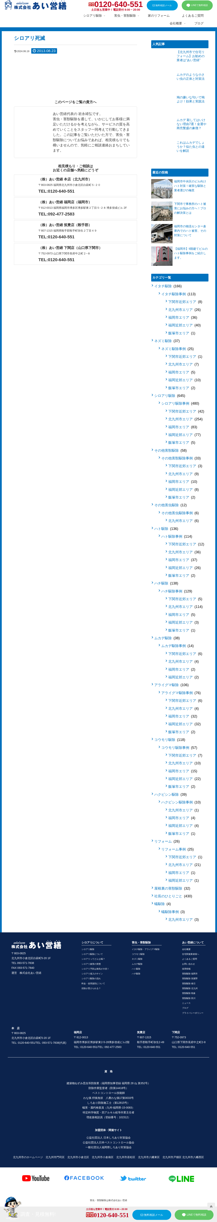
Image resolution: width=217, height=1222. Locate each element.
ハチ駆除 (166, 583)
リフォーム (167, 841)
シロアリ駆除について (92, 954)
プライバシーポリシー (192, 1013)
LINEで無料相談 (197, 5)
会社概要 (186, 949)
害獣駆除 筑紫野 (190, 978)
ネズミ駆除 (167, 341)
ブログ (185, 1008)
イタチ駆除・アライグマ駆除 (146, 949)
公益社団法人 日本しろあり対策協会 (108, 1137)
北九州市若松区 (125, 1157)
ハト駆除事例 (176, 536)
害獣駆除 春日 (188, 983)
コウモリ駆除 (169, 740)
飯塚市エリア (181, 333)
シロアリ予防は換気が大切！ (95, 969)
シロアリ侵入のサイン (92, 973)
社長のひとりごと (173, 896)
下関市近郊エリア (185, 302)
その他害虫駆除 (170, 505)
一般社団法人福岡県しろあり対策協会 (108, 1147)
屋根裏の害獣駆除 (172, 888)
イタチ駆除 (168, 286)
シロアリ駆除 (169, 396)
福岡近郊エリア (184, 325)
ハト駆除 (166, 529)
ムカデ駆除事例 (177, 646)
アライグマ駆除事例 (181, 693)
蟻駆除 (162, 904)
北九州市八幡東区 (149, 1157)
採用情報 (186, 969)
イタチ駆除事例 (178, 294)
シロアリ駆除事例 (180, 403)
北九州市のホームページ (28, 1157)
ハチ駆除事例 (176, 591)
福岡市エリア (182, 317)
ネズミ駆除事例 (177, 349)
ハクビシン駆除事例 (181, 802)
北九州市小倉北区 (78, 1157)
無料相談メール (162, 5)
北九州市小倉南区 (103, 1157)
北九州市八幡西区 (193, 1157)
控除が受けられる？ (91, 988)
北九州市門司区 (55, 1157)
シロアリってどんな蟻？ (93, 959)
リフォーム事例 (177, 849)
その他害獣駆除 (170, 450)
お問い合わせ (188, 964)
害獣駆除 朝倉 (188, 993)
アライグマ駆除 (171, 685)
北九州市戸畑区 (171, 1157)
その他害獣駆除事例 (181, 458)
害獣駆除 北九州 (190, 988)
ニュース (186, 1003)
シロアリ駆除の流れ (91, 978)
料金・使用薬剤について (93, 983)
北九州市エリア (184, 310)
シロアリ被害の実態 (91, 964)
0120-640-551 (119, 4)
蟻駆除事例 (173, 912)
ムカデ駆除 (167, 638)
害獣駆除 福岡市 (190, 973)
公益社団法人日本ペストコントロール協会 (108, 1142)
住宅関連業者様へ (190, 954)
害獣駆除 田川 (188, 998)
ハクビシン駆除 (170, 794)
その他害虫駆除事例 (180, 513)
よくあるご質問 (189, 959)
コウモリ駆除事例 (179, 748)
